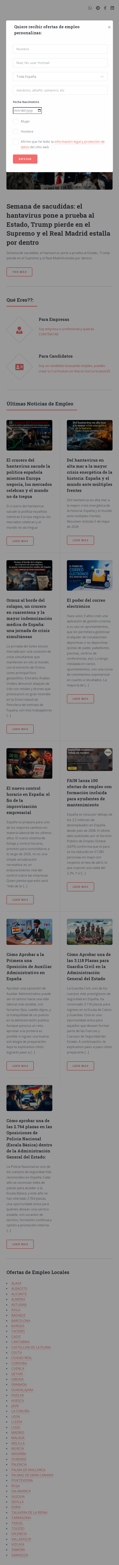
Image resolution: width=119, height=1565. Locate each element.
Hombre (27, 131)
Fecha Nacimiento (26, 102)
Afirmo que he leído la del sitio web (63, 144)
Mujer (25, 121)
